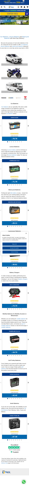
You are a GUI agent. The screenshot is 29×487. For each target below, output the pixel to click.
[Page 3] (11, 141)
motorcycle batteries (17, 46)
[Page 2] (9, 141)
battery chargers (23, 279)
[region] (14, 243)
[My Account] (24, 7)
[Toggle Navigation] (1, 7)
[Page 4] (13, 141)
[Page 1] (7, 141)
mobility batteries (21, 318)
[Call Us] (18, 7)
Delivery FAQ (4, 463)
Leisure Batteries (14, 36)
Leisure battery (12, 150)
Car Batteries (4, 36)
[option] (14, 20)
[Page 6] (17, 141)
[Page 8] (21, 141)
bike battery (13, 193)
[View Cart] (27, 7)
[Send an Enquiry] (21, 7)
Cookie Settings (14, 251)
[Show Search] (4, 7)
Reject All (14, 244)
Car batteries (4, 106)
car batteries (24, 44)
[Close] (26, 233)
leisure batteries (5, 46)
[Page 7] (19, 141)
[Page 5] (15, 141)
